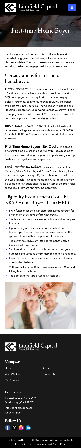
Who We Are (12, 374)
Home (8, 368)
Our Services (12, 380)
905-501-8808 (13, 413)
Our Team (47, 368)
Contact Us (48, 374)
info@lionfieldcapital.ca (18, 408)
